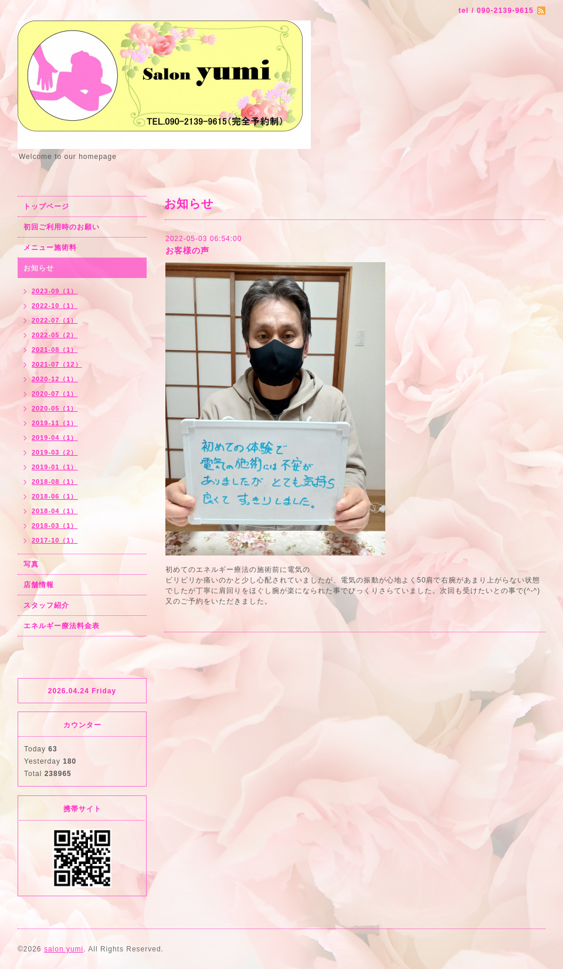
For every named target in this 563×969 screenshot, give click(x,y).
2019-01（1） (55, 466)
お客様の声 (187, 250)
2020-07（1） (55, 393)
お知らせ (38, 268)
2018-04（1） (55, 510)
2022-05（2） (55, 334)
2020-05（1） (55, 408)
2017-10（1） (55, 540)
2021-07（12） (57, 364)
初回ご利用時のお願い (61, 227)
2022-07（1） (55, 320)
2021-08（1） (55, 349)
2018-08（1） (55, 481)
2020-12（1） (55, 378)
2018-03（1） (55, 525)
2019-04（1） (55, 437)
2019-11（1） (55, 422)
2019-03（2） (55, 452)
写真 (31, 564)
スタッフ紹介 (46, 605)
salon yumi (63, 949)
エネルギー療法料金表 (61, 626)
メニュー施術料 (50, 247)
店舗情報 (38, 585)
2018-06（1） (55, 496)
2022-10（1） (55, 305)
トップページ (46, 206)
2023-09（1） (55, 290)
